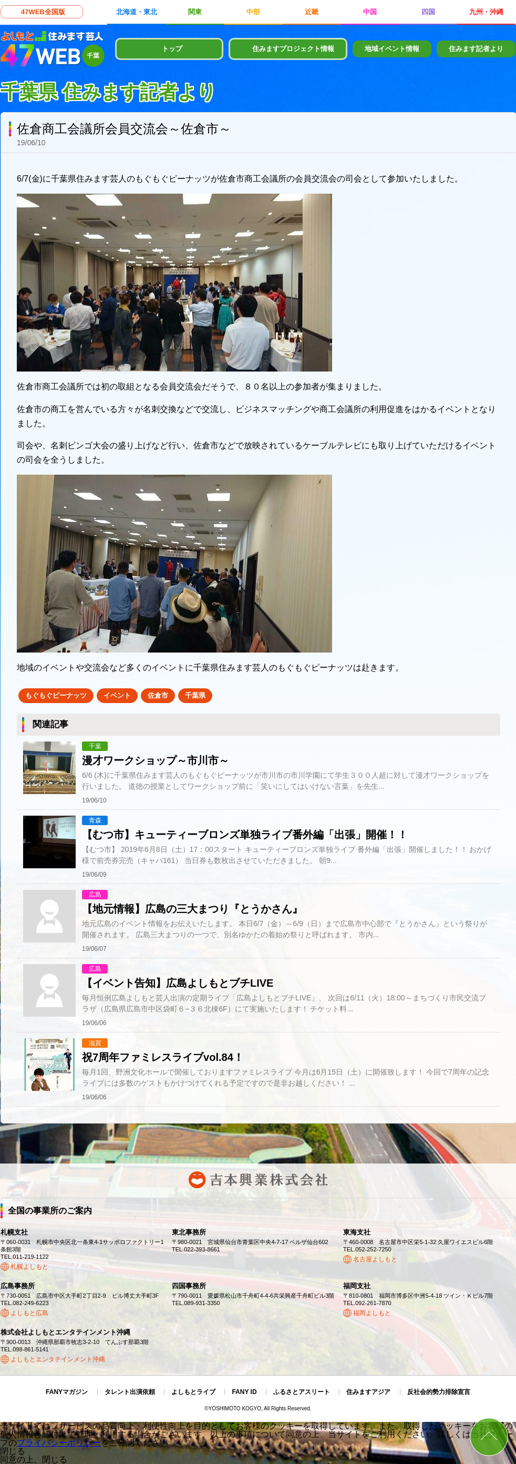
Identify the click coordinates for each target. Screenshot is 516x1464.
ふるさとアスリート (301, 1392)
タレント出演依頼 (130, 1392)
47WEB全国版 (43, 12)
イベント (117, 695)
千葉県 (195, 695)
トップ (172, 49)
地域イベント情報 (392, 49)
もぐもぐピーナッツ (56, 695)
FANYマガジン (67, 1392)
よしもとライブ (193, 1392)
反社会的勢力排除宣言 (438, 1392)
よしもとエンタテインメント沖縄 (58, 1359)
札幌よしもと (29, 1266)
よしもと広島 (29, 1313)
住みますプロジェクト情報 (293, 49)
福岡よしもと (372, 1313)
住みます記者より (476, 49)
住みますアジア (368, 1392)
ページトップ (489, 1437)
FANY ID (244, 1392)
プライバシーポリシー (59, 1442)
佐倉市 (158, 695)
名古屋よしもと (375, 1259)
